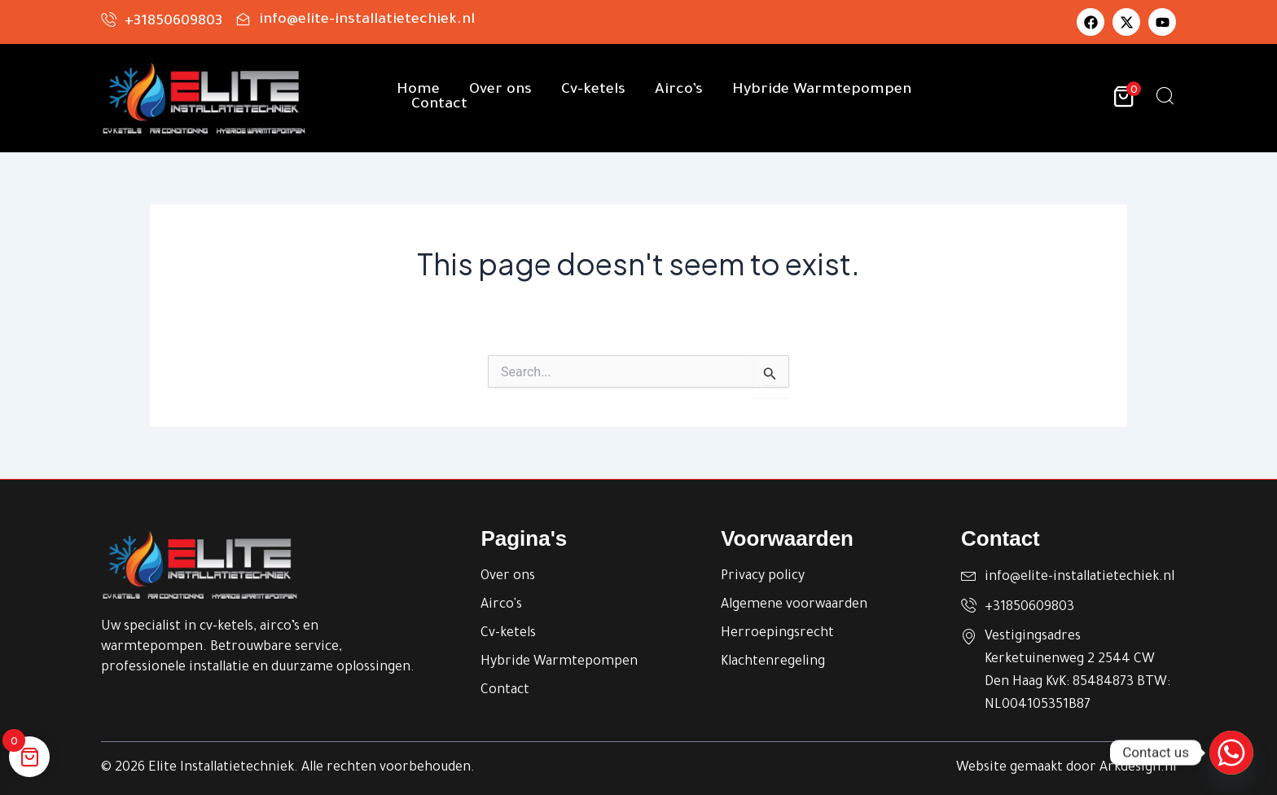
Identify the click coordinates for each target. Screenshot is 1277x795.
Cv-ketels (593, 90)
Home (418, 90)
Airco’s (679, 90)
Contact (439, 105)
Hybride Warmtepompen (821, 90)
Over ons (500, 90)
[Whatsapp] (1231, 753)
